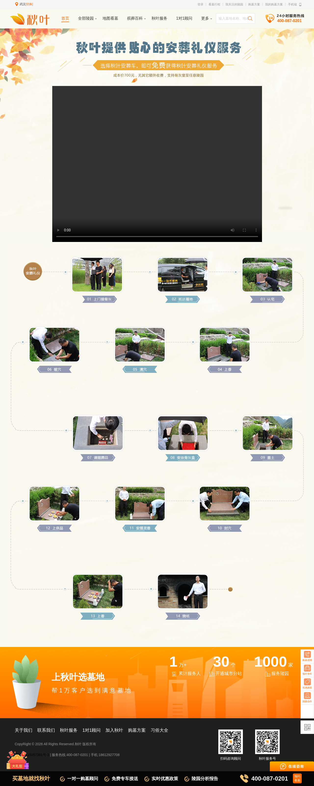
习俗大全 (159, 730)
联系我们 (46, 730)
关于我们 (23, 730)
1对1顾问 (91, 730)
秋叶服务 (69, 730)
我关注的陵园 (234, 4)
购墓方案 (254, 4)
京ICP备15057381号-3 (32, 755)
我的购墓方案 (274, 4)
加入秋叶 (114, 730)
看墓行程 (214, 4)
